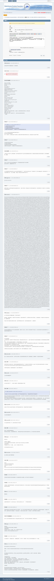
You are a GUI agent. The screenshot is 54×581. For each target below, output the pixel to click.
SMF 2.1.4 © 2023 (5, 578)
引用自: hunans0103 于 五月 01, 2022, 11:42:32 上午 (14, 391)
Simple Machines (10, 578)
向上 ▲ (50, 578)
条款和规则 (47, 578)
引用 (48, 67)
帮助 (44, 578)
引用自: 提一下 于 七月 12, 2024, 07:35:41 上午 (13, 124)
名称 (10, 26)
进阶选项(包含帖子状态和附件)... (16, 49)
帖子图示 (10, 31)
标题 (10, 29)
